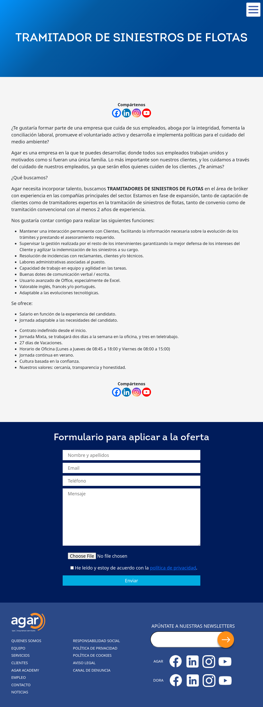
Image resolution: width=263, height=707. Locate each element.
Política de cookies (92, 655)
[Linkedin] (126, 113)
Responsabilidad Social (96, 640)
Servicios (20, 655)
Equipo (18, 648)
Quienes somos (26, 640)
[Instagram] (136, 113)
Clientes (19, 662)
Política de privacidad (95, 648)
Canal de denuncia (91, 670)
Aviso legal (84, 662)
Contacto (21, 684)
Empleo (18, 677)
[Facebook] (116, 113)
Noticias (19, 692)
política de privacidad (173, 568)
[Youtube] (146, 113)
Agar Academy (25, 670)
